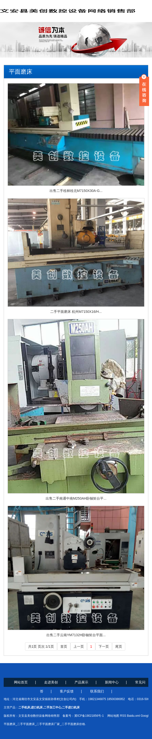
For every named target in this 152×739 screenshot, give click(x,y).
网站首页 (21, 682)
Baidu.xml (133, 715)
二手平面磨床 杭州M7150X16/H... (75, 312)
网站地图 (113, 715)
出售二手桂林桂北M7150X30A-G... (76, 191)
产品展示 (81, 682)
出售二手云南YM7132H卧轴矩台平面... (76, 635)
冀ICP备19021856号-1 (89, 715)
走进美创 (51, 682)
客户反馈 (67, 691)
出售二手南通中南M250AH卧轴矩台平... (76, 498)
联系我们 (97, 691)
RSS (123, 715)
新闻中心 (112, 682)
